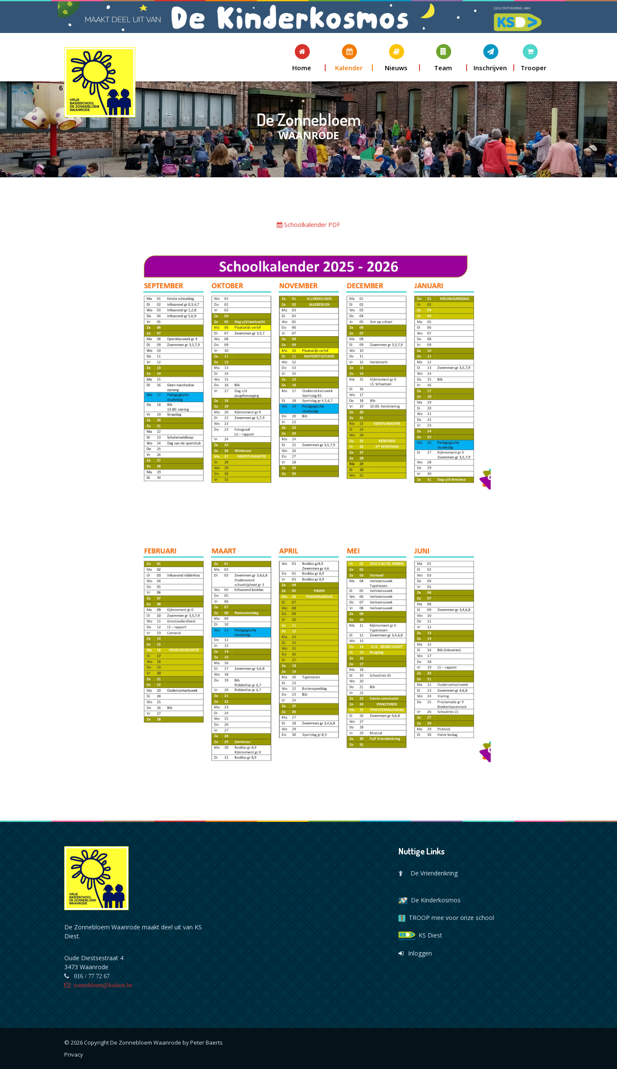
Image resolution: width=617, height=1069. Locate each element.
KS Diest (420, 935)
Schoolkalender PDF (308, 225)
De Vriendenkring (428, 873)
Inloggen (415, 953)
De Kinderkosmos (429, 900)
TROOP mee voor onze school (446, 918)
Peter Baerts (206, 1042)
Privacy (73, 1054)
